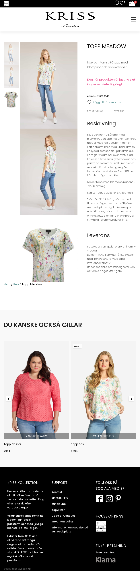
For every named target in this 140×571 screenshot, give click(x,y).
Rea (16, 284)
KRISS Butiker (60, 498)
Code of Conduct (63, 516)
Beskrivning (95, 111)
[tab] (99, 111)
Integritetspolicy (62, 521)
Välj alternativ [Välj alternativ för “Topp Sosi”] (103, 436)
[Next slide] (131, 398)
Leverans (119, 111)
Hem (7, 284)
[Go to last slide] (8, 398)
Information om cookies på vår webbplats (70, 529)
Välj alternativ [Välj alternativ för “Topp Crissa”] (36, 436)
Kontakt (57, 492)
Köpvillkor (58, 510)
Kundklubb (59, 504)
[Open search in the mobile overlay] (115, 3)
